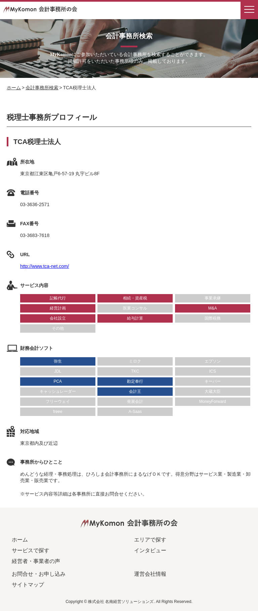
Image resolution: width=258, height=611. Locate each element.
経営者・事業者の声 (36, 561)
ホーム (14, 87)
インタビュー (150, 550)
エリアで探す (150, 540)
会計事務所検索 (42, 87)
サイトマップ (28, 585)
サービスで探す (30, 550)
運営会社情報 (150, 574)
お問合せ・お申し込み (39, 574)
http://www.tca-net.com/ (44, 266)
